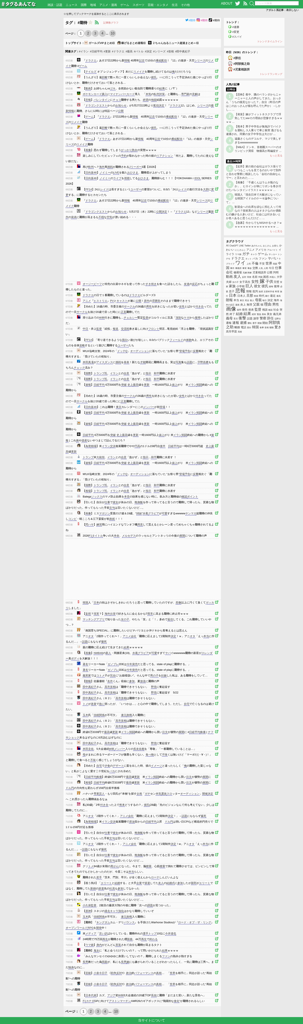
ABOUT (227, 3)
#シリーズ (159, 51)
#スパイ (237, 36)
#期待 (190, 20)
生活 (175, 5)
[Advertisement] (32, 81)
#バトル (139, 51)
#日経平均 (96, 51)
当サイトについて (151, 1020)
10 (112, 33)
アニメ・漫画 (108, 5)
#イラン (84, 51)
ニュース (71, 5)
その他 (185, 5)
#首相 (170, 51)
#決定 (148, 51)
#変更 (235, 31)
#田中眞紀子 (182, 51)
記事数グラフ (110, 22)
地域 (93, 5)
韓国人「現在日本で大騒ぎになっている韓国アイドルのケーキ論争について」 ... (253, 198)
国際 (84, 5)
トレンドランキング (271, 74)
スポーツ (138, 5)
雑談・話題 (55, 5)
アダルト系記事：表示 (282, 10)
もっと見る (276, 155)
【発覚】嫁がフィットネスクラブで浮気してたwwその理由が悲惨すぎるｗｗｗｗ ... (254, 118)
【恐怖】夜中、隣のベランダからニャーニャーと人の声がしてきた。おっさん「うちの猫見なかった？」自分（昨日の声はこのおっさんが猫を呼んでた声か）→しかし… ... (253, 102)
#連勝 (235, 27)
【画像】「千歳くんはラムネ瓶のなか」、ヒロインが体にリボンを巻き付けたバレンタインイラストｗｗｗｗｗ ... (253, 186)
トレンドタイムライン (269, 41)
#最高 (129, 51)
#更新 (107, 51)
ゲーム (124, 5)
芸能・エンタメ (158, 5)
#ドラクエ (118, 51)
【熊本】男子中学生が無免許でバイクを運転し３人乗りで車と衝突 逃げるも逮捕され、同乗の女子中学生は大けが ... (254, 130)
